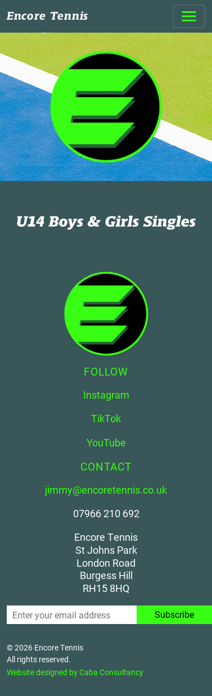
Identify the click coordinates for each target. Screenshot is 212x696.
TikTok (106, 418)
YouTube (106, 442)
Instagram (106, 394)
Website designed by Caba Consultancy (75, 672)
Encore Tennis (47, 16)
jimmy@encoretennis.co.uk (106, 489)
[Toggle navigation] (189, 16)
